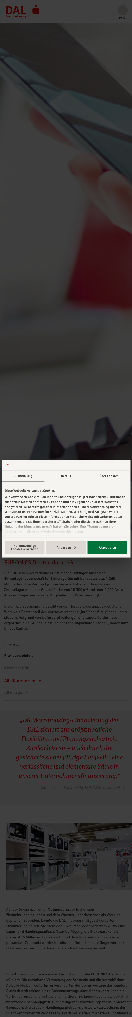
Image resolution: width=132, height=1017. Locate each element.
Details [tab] (66, 476)
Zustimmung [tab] (23, 476)
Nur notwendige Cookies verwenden (24, 547)
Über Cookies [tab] (109, 476)
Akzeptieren (107, 547)
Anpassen (66, 547)
